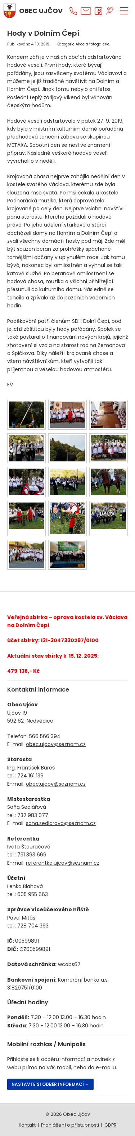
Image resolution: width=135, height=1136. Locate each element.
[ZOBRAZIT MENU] (124, 11)
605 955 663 (32, 894)
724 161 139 (30, 775)
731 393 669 (31, 854)
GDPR (110, 1125)
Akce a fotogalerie (92, 44)
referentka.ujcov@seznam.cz (62, 863)
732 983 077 (32, 815)
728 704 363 (33, 925)
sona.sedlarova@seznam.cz (61, 823)
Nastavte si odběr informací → (50, 1084)
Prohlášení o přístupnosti (70, 1125)
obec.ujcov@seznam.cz (56, 744)
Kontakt (27, 1125)
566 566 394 (44, 736)
